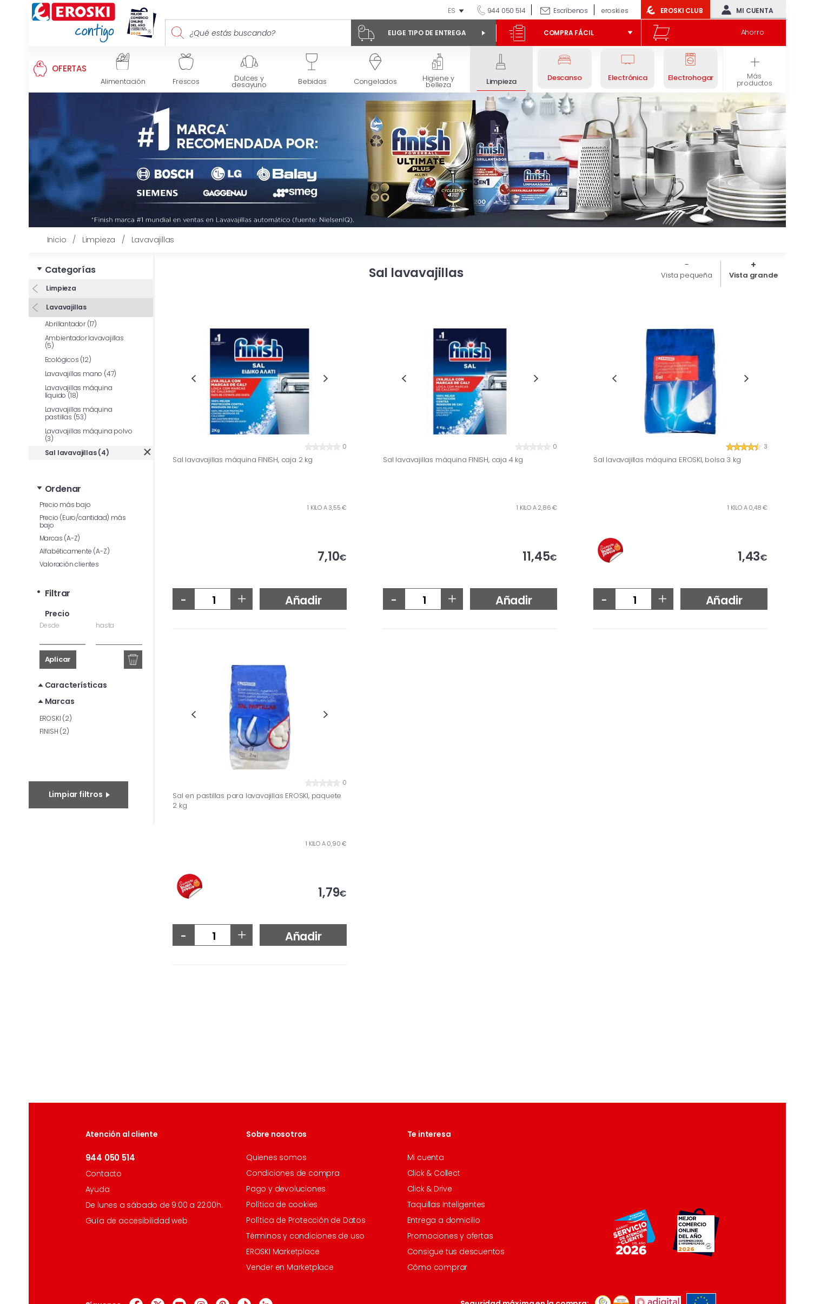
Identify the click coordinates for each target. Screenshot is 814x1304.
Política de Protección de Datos (306, 1220)
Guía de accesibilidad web (136, 1220)
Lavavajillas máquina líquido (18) (78, 391)
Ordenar (63, 489)
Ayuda (97, 1189)
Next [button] (326, 378)
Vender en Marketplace (290, 1267)
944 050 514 (506, 10)
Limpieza (60, 288)
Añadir (303, 600)
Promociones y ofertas (450, 1235)
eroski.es (614, 10)
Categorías (70, 270)
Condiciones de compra (293, 1173)
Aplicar (58, 659)
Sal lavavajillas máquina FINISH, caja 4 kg (453, 460)
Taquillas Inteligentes (446, 1204)
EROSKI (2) (55, 718)
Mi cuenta (745, 9)
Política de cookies (281, 1204)
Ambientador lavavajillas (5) (84, 341)
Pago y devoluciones (286, 1188)
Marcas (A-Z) (60, 538)
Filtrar (58, 593)
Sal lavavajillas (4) (77, 452)
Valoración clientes (69, 564)
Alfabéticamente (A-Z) (74, 551)
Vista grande (753, 275)
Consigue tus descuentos (456, 1251)
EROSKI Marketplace (282, 1251)
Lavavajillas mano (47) (81, 373)
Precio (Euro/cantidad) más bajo (82, 521)
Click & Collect (433, 1173)
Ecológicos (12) (68, 359)
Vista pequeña (686, 275)
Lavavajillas (66, 307)
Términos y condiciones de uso (305, 1235)
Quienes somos (276, 1157)
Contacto (103, 1173)
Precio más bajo (65, 504)
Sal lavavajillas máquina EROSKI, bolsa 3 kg (666, 460)
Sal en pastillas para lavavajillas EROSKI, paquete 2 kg (257, 800)
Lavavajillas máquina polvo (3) (89, 434)
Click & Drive (429, 1188)
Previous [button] (193, 378)
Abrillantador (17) (71, 323)
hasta (105, 625)
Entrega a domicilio (443, 1220)
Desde (49, 625)
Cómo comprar (437, 1267)
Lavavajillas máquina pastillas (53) (78, 413)
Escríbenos (570, 10)
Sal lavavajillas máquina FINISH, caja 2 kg (243, 460)
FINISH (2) (54, 731)
